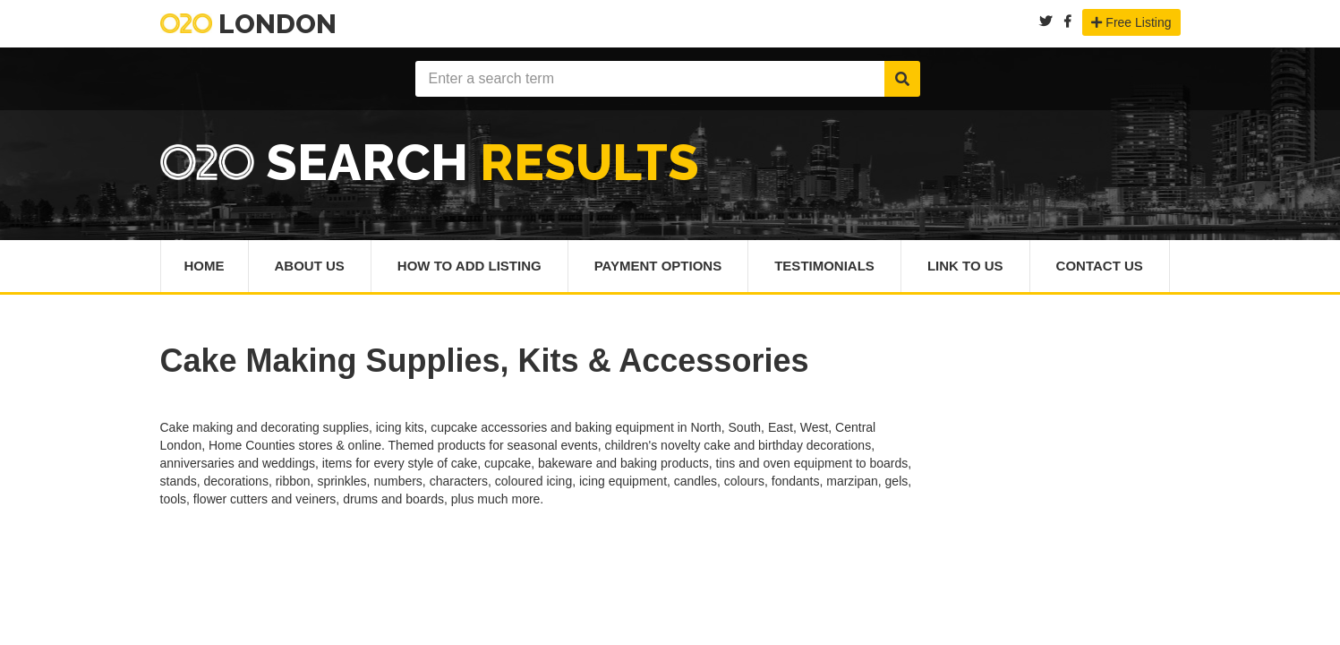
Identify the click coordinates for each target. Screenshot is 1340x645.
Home (204, 265)
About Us (310, 265)
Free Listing (1131, 22)
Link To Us (965, 265)
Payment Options (658, 265)
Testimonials (824, 265)
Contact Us (1099, 265)
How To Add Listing (469, 265)
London (248, 23)
